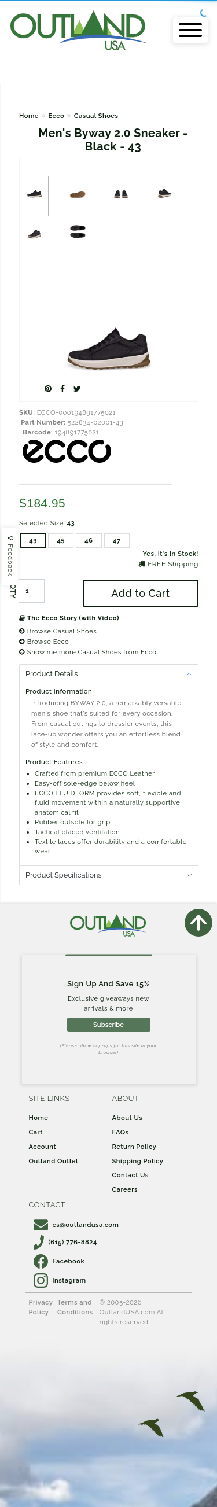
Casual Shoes (96, 116)
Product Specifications (63, 875)
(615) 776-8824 (65, 1242)
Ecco (56, 116)
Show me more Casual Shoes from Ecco (88, 652)
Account (43, 1147)
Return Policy (134, 1147)
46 (88, 540)
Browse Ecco (44, 642)
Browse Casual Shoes (58, 631)
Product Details (51, 673)
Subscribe (108, 1024)
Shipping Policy (138, 1161)
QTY (13, 591)
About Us (127, 1118)
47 (117, 540)
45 (61, 540)
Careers (125, 1189)
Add (140, 593)
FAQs (120, 1132)
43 (33, 540)
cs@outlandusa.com (76, 1225)
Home (29, 116)
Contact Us (130, 1175)
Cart (36, 1132)
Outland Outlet (54, 1161)
